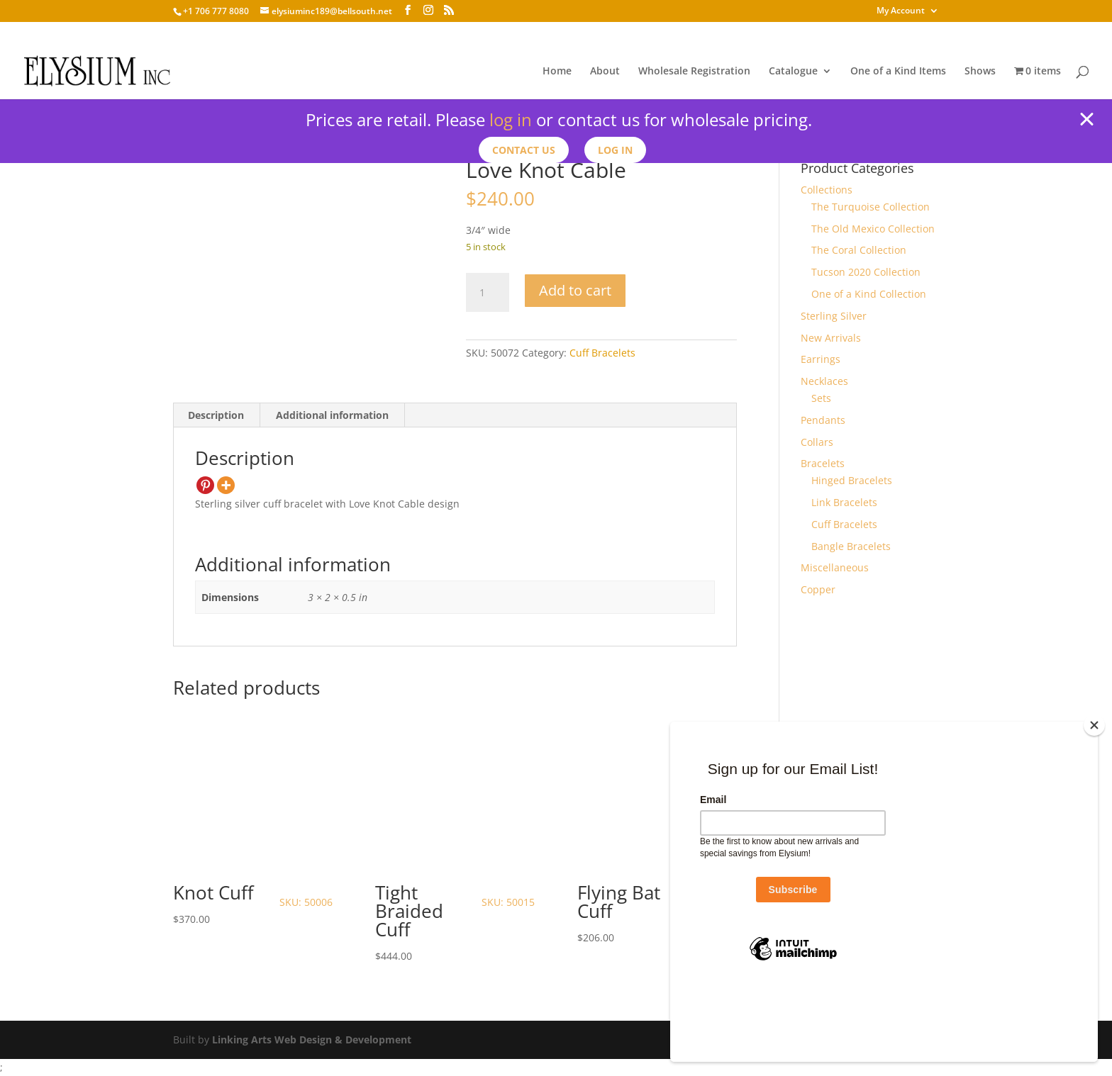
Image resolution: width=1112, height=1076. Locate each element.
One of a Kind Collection (868, 294)
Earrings (820, 359)
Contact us (523, 150)
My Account (901, 11)
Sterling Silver (834, 316)
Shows (980, 71)
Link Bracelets (844, 502)
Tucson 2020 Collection (866, 272)
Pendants (823, 420)
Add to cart (575, 290)
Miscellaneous (835, 567)
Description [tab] (216, 415)
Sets (821, 398)
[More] (226, 485)
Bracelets (823, 463)
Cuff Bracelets (602, 352)
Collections (826, 189)
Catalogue (793, 71)
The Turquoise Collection (870, 206)
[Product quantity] (487, 293)
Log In (617, 150)
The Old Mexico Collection (873, 228)
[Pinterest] (205, 485)
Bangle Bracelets (851, 546)
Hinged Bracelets (851, 480)
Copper (818, 589)
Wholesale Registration (694, 71)
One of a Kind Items (898, 71)
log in (510, 119)
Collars (817, 442)
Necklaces (824, 381)
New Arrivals (831, 337)
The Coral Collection (858, 250)
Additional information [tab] (332, 415)
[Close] (1094, 797)
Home (557, 71)
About (605, 71)
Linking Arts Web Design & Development (311, 1039)
